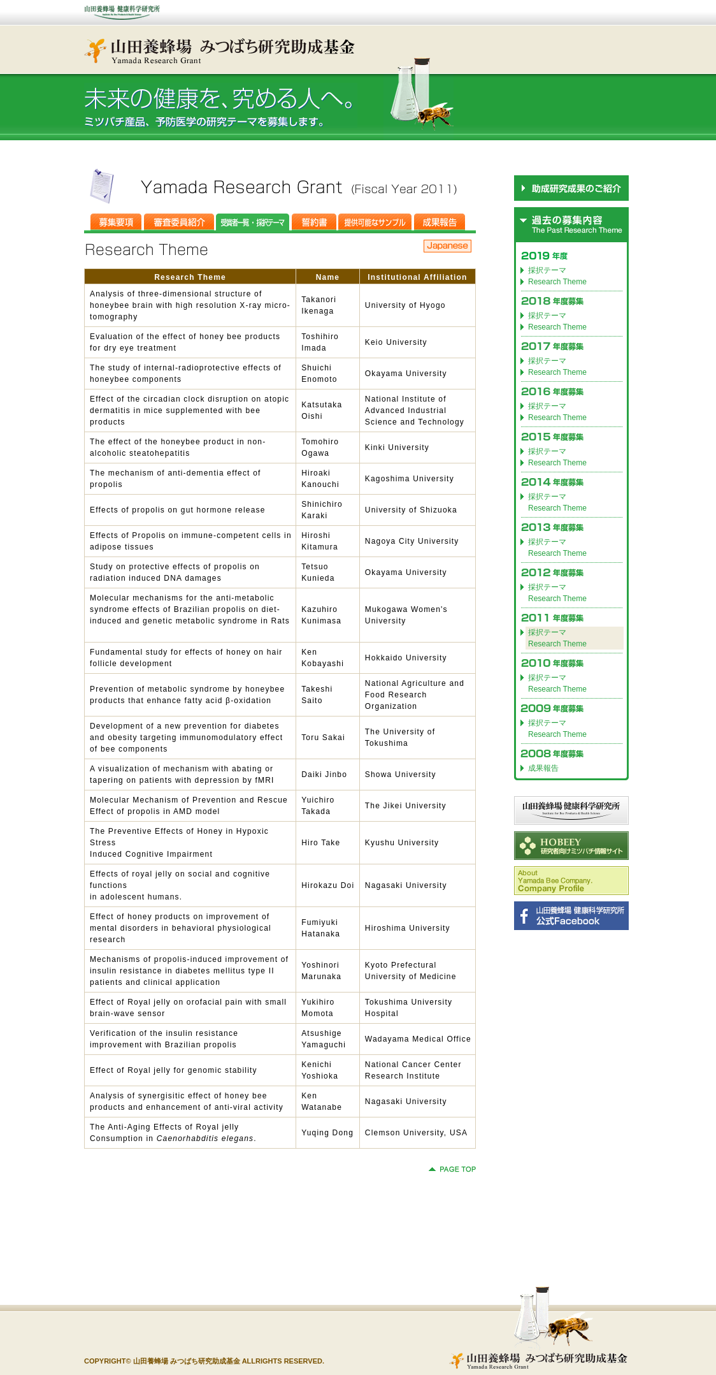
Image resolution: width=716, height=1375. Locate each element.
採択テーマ (547, 270)
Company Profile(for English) (571, 880)
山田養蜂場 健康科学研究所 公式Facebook (571, 915)
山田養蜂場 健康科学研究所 (571, 810)
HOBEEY (571, 845)
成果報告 (543, 768)
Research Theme (557, 281)
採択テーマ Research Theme (557, 502)
